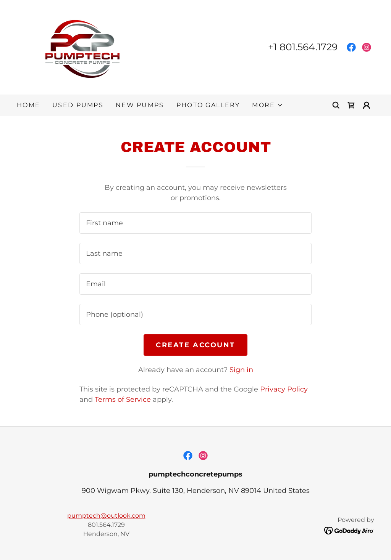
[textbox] (195, 223)
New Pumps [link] (140, 105)
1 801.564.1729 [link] (305, 47)
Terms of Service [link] (123, 399)
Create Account (195, 345)
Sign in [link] (241, 370)
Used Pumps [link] (77, 105)
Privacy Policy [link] (284, 389)
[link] (85, 47)
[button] (267, 105)
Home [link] (28, 105)
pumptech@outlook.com (106, 515)
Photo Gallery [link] (208, 105)
